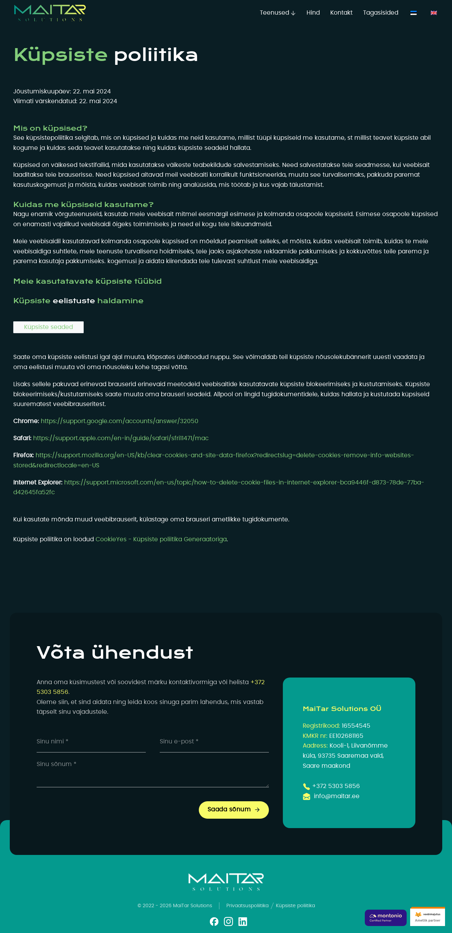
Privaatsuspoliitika (247, 905)
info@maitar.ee (337, 796)
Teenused (274, 13)
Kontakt (341, 13)
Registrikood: (321, 726)
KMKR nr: (315, 736)
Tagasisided (380, 13)
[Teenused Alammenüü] (293, 13)
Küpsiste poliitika (295, 905)
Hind (313, 13)
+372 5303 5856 (336, 786)
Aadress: (315, 746)
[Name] (91, 741)
